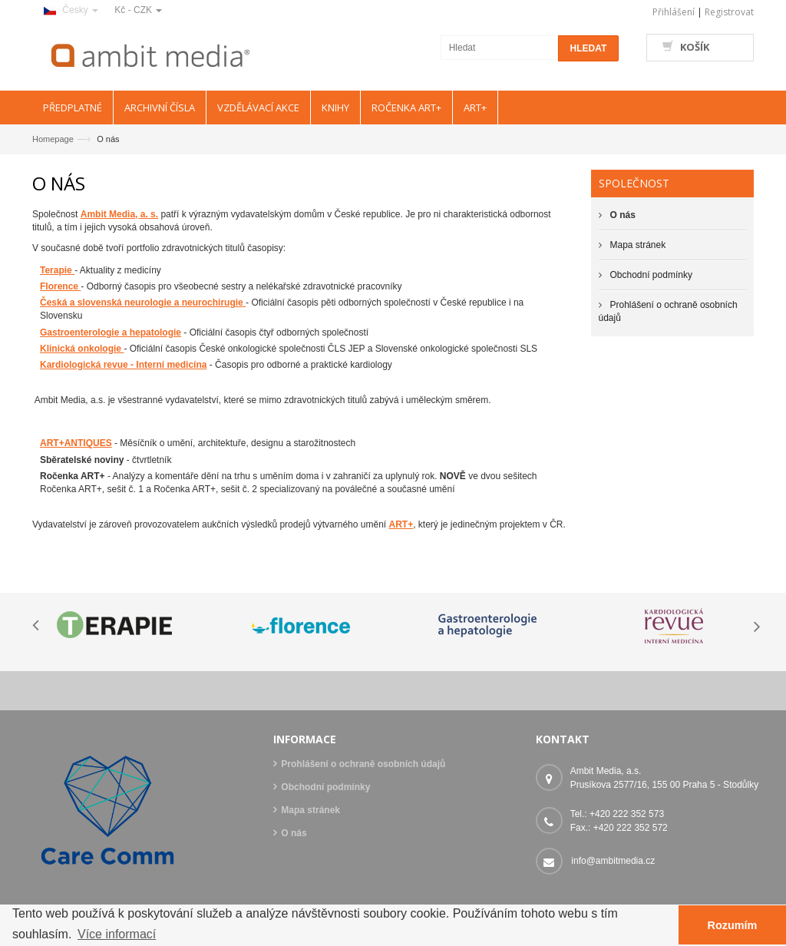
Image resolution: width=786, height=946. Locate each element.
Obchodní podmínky (651, 275)
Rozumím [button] (733, 925)
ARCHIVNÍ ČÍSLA (159, 107)
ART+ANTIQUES (76, 443)
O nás (293, 833)
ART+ (400, 524)
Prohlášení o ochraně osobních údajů (363, 764)
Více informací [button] (117, 934)
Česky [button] (71, 10)
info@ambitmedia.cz (613, 860)
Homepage (53, 139)
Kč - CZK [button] (138, 10)
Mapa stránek (638, 245)
